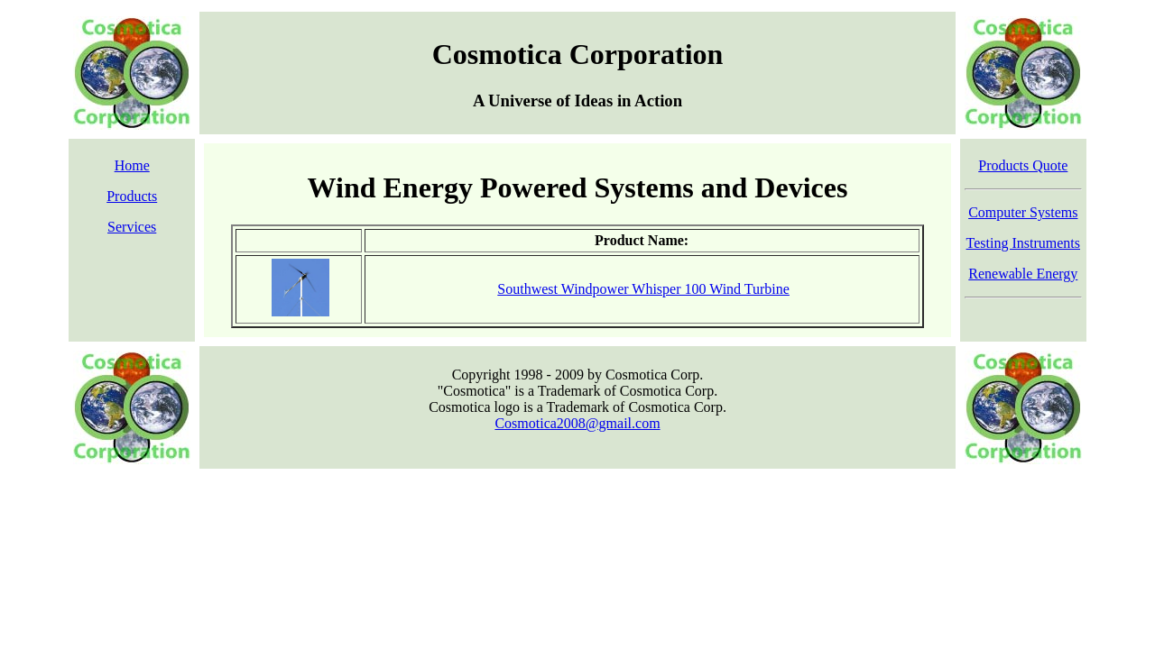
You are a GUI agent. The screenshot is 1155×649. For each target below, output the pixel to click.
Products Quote (1022, 165)
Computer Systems (1022, 212)
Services (131, 226)
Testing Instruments (1023, 243)
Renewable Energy (1022, 273)
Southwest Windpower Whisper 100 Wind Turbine (643, 289)
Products (131, 196)
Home (132, 165)
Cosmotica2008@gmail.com (577, 423)
